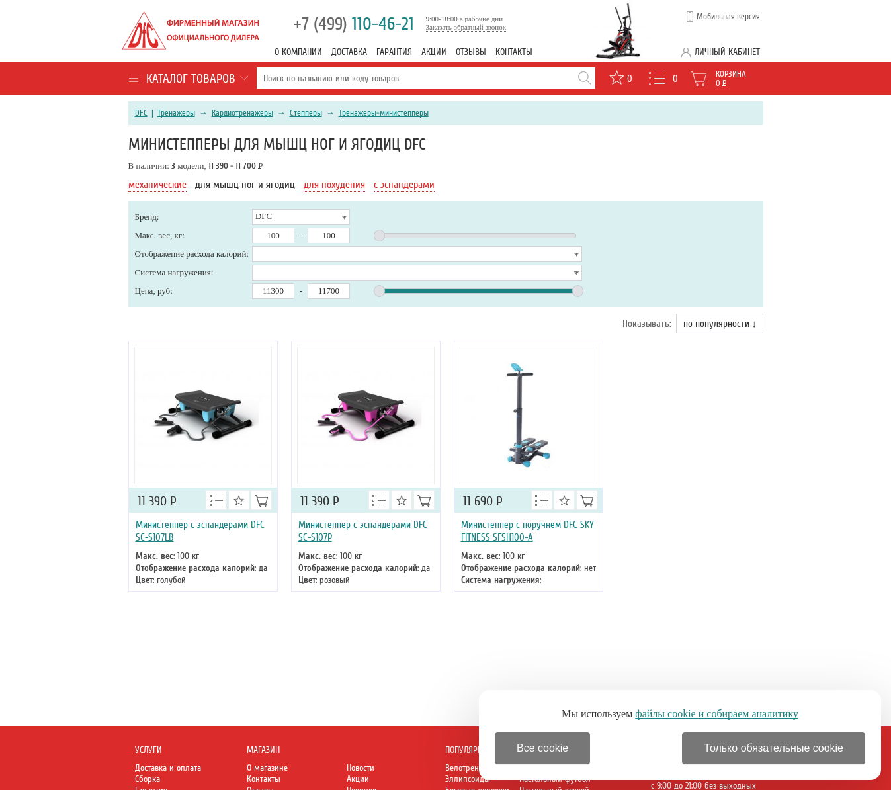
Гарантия (394, 52)
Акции (433, 52)
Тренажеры (176, 113)
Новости (360, 767)
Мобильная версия (728, 16)
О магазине (267, 767)
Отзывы (471, 52)
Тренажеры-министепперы (384, 113)
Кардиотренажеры (242, 113)
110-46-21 (354, 24)
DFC (141, 113)
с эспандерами (404, 184)
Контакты (513, 52)
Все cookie (542, 748)
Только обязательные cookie (773, 748)
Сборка (147, 779)
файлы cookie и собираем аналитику (716, 713)
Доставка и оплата (168, 767)
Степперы (306, 113)
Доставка (349, 52)
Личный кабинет (727, 52)
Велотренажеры (474, 767)
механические (157, 184)
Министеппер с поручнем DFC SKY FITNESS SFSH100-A (527, 531)
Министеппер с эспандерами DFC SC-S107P (362, 531)
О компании (298, 52)
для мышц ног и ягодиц (245, 184)
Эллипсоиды (467, 779)
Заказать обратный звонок (466, 27)
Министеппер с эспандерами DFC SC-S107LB (200, 531)
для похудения (334, 184)
